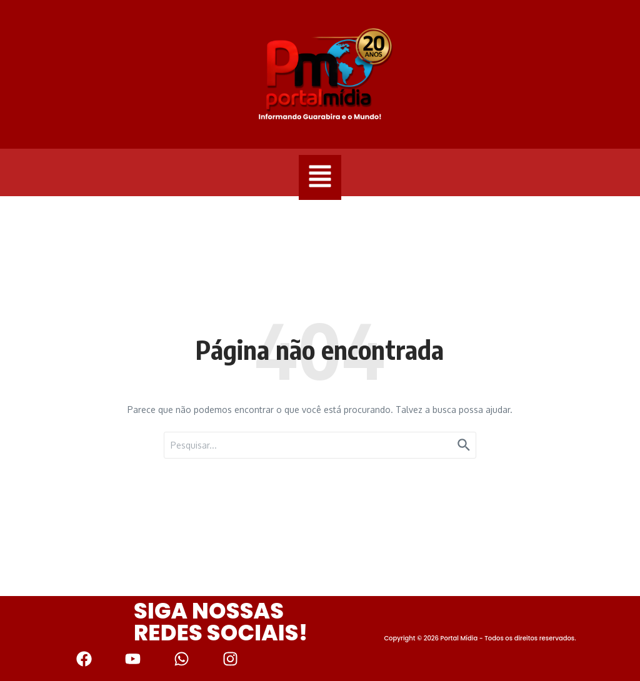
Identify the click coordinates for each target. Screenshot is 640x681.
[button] (320, 177)
